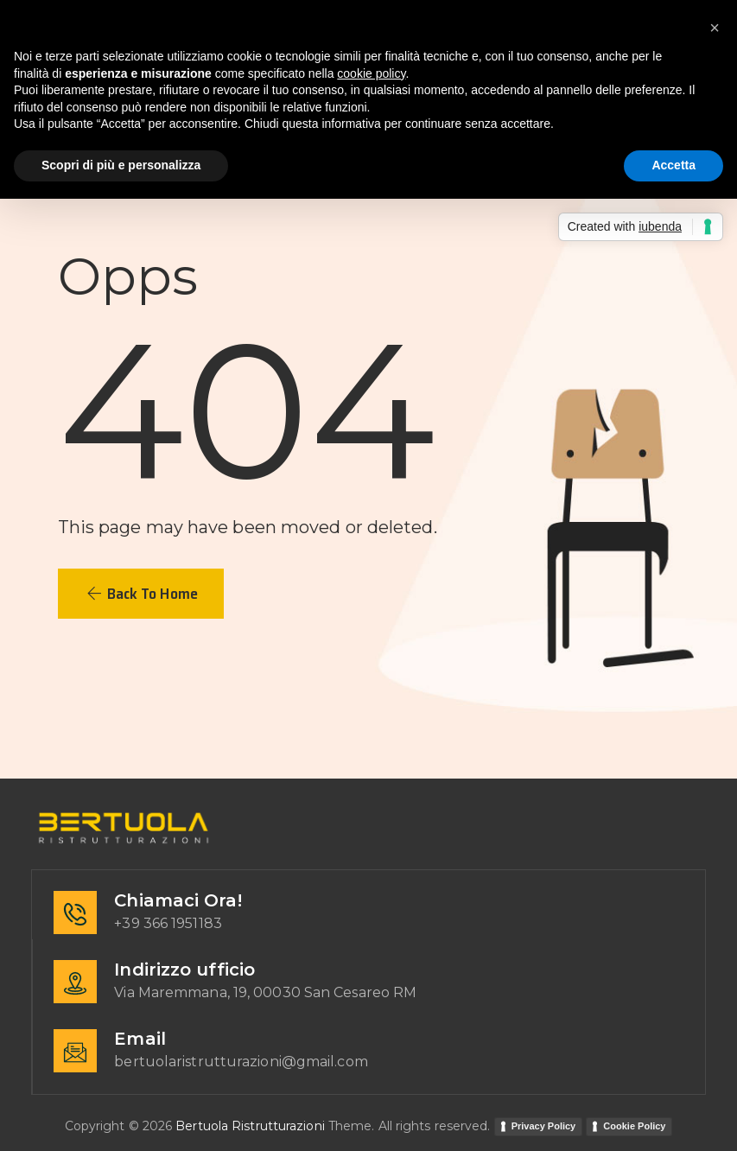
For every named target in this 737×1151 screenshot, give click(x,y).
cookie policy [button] (371, 73)
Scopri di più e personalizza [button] (120, 165)
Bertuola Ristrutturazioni (250, 1126)
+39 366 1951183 (168, 923)
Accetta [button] (673, 165)
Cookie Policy (634, 1126)
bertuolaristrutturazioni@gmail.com (240, 1061)
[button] (141, 594)
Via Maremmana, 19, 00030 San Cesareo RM (265, 992)
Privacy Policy (543, 1126)
